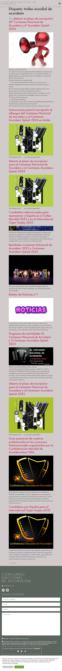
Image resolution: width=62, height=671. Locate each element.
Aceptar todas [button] (19, 667)
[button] (59, 3)
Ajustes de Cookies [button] (8, 667)
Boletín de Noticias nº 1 (23, 294)
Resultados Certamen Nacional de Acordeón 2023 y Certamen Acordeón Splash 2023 (30, 249)
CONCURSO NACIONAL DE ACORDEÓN (18, 3)
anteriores (12, 563)
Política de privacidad (22, 638)
